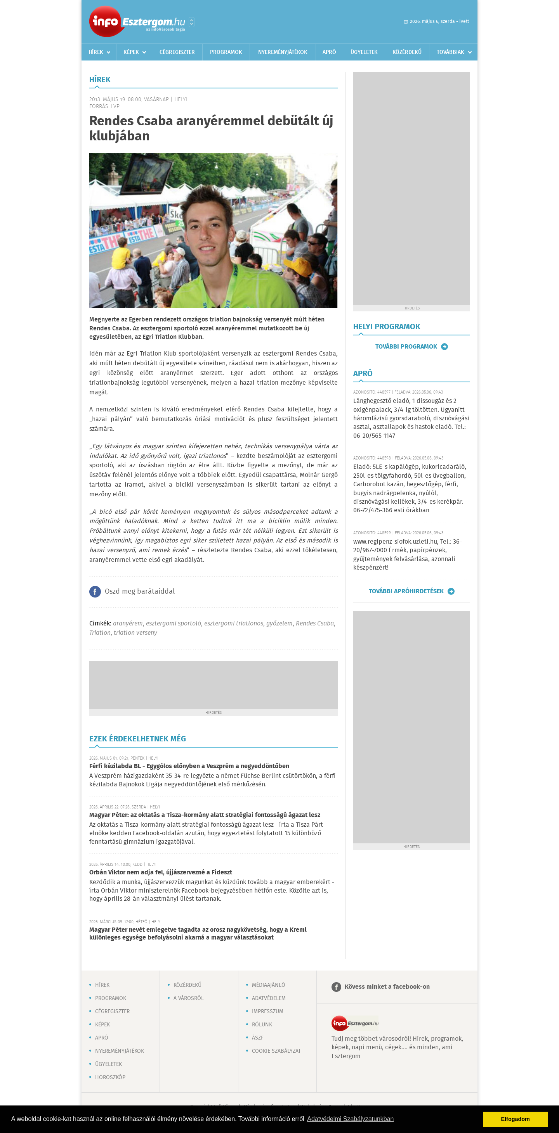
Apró (329, 52)
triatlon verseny (135, 633)
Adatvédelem (269, 998)
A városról (189, 998)
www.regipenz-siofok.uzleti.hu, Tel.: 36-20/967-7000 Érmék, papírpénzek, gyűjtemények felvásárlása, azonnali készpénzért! (407, 555)
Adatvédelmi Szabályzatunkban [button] (350, 1119)
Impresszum (267, 1011)
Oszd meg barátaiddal (140, 591)
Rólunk (262, 1025)
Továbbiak (450, 52)
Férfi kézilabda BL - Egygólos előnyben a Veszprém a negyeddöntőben (189, 766)
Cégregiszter (177, 52)
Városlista (191, 22)
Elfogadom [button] (515, 1119)
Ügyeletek (364, 52)
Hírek (96, 52)
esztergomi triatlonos (233, 624)
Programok (226, 52)
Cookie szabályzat (276, 1051)
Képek (131, 52)
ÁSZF (258, 1038)
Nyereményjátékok (282, 52)
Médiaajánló (268, 985)
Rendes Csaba (315, 624)
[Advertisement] (213, 684)
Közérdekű (407, 52)
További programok (406, 346)
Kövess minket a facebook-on (387, 987)
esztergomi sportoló (173, 624)
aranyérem (128, 624)
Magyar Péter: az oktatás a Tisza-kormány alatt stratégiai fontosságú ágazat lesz (204, 815)
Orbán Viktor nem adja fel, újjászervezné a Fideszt (160, 872)
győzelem (279, 624)
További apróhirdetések (406, 591)
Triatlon (100, 633)
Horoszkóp (110, 1077)
